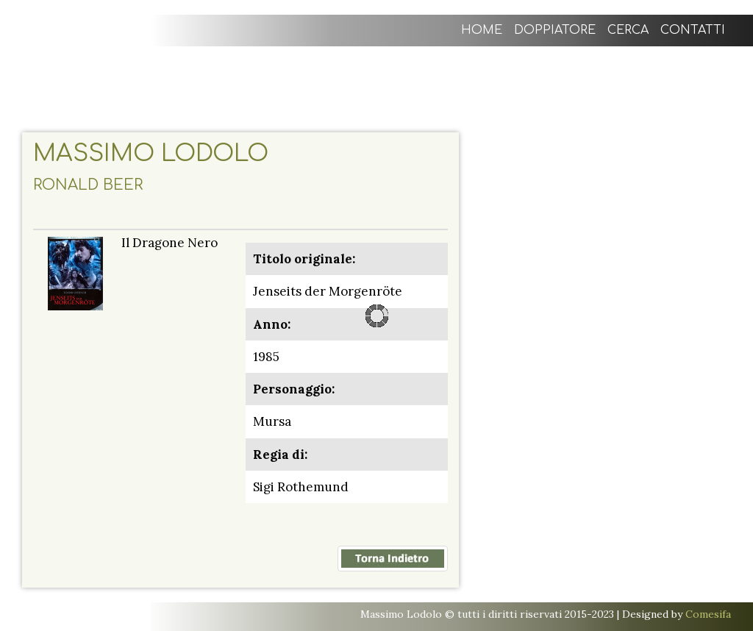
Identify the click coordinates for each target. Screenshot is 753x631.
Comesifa (708, 614)
